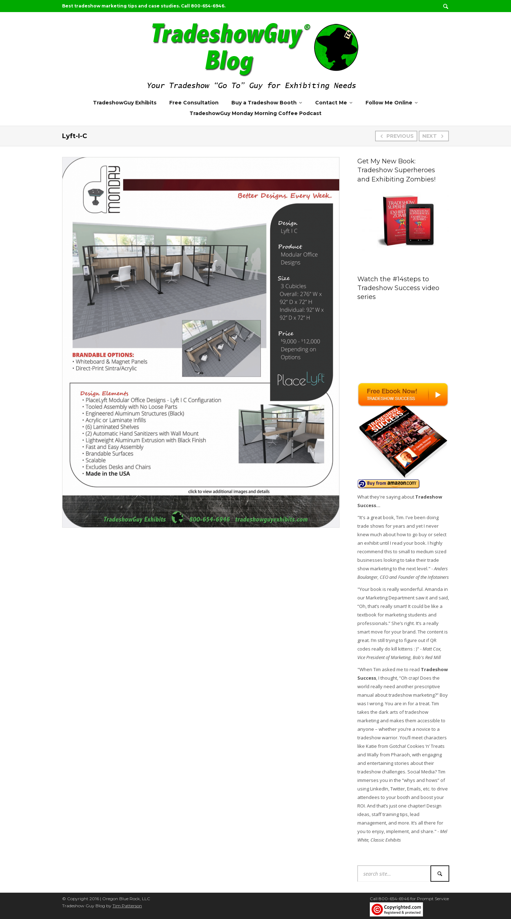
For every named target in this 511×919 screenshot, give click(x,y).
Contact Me (331, 102)
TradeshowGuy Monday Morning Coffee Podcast (255, 113)
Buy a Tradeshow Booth (264, 102)
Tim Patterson (127, 905)
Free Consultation (194, 102)
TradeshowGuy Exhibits (124, 102)
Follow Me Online (389, 102)
